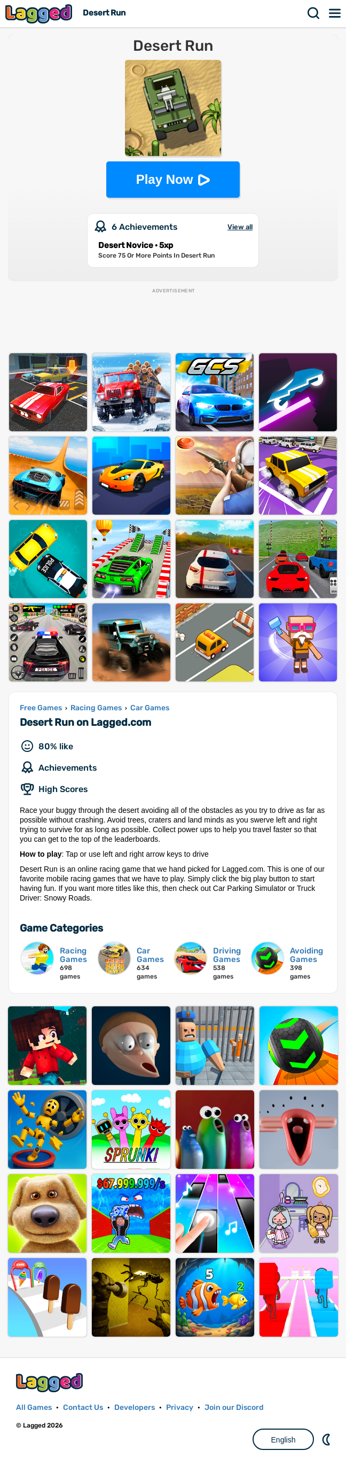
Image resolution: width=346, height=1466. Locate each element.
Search (314, 13)
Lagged (40, 13)
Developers (134, 1407)
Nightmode (327, 1439)
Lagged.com (50, 1382)
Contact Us (83, 1407)
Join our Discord (234, 1407)
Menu (335, 13)
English (283, 1440)
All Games (34, 1407)
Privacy (179, 1407)
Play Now (164, 179)
